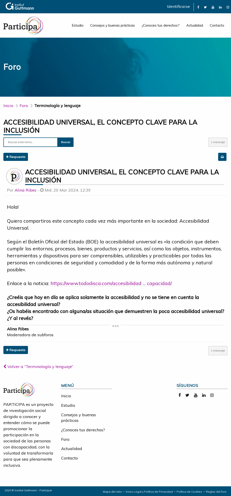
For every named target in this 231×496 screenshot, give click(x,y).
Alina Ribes (25, 190)
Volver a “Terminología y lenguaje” (38, 366)
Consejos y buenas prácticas (112, 25)
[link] (198, 6)
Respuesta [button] (15, 157)
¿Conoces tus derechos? (161, 25)
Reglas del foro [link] (216, 491)
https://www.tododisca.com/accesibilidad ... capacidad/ (111, 283)
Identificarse (178, 6)
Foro (65, 439)
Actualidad (194, 25)
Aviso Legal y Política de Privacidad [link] (149, 491)
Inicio (8, 105)
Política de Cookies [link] (189, 491)
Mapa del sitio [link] (112, 491)
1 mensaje (218, 142)
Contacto (217, 25)
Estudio (77, 25)
